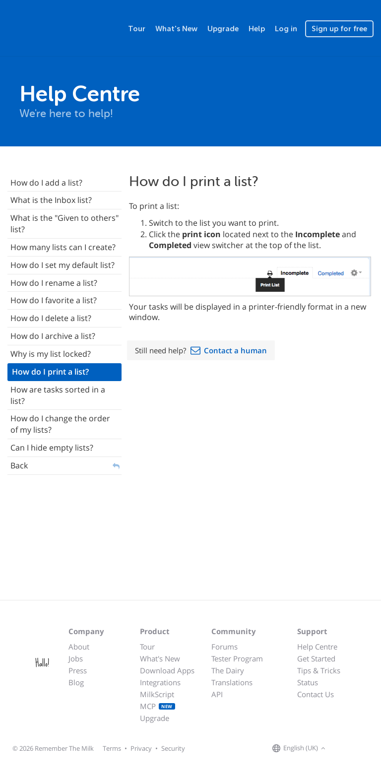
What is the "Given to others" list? (64, 223)
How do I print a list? (50, 371)
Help (257, 28)
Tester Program (237, 658)
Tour (136, 28)
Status (307, 682)
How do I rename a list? (53, 282)
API (217, 694)
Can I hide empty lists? (51, 447)
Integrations (160, 682)
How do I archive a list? (52, 335)
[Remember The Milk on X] (356, 749)
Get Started (316, 658)
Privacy (141, 748)
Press (77, 670)
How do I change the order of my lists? (60, 424)
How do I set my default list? (62, 265)
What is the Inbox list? (51, 200)
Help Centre (317, 647)
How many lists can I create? (63, 247)
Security (173, 748)
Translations (232, 682)
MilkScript (157, 694)
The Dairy (227, 670)
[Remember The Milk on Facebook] (342, 749)
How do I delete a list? (50, 318)
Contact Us (315, 694)
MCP (157, 706)
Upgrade (223, 28)
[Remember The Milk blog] (369, 749)
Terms (112, 748)
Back (19, 465)
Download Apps (167, 670)
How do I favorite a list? (53, 300)
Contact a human (235, 350)
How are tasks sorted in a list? (57, 395)
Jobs (75, 658)
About (78, 647)
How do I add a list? (46, 182)
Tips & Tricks (318, 670)
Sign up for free (339, 28)
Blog (76, 682)
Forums (224, 647)
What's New (176, 28)
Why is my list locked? (50, 353)
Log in (286, 28)
